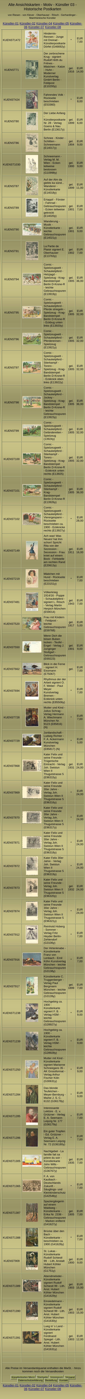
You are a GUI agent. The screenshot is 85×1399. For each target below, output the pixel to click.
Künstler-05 (61, 23)
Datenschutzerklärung (30, 1380)
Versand (70, 1377)
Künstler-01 (11, 23)
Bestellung (51, 1380)
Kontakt (63, 1380)
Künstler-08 (53, 27)
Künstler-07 (36, 27)
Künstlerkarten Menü (23, 1377)
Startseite (42, 1377)
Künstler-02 (27, 23)
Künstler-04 (44, 23)
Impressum (56, 1377)
